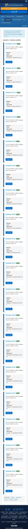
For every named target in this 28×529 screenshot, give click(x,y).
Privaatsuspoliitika (13, 516)
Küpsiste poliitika (23, 516)
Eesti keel (24, 25)
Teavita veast (21, 517)
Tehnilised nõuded (17, 19)
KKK (24, 19)
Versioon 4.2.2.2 (11, 445)
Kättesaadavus (4, 516)
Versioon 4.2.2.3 (11, 419)
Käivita (14, 12)
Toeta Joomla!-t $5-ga (6, 517)
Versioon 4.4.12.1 (11, 68)
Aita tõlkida (14, 517)
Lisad (2, 19)
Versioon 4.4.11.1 (11, 92)
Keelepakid (8, 19)
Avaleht (2, 16)
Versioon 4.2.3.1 (11, 393)
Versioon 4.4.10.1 (11, 117)
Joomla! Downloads (14, 5)
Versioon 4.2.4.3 (11, 315)
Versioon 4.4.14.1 (11, 44)
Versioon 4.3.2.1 (11, 239)
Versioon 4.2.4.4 (11, 289)
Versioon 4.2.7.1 (11, 263)
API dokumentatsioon (6, 22)
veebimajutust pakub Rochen (14, 528)
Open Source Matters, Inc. (14, 521)
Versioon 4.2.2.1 (11, 471)
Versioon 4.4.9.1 (11, 165)
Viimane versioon (10, 16)
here (21, 34)
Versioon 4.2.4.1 (11, 367)
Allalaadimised (20, 16)
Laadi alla (14, 8)
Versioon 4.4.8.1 (11, 190)
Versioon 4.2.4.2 (11, 341)
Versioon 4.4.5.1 (11, 214)
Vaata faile (9, 62)
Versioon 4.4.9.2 (11, 141)
